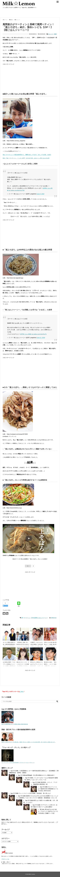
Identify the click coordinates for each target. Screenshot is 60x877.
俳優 (55, 34)
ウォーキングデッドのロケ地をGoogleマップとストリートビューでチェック (18, 762)
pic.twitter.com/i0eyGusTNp (16, 190)
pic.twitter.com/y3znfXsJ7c (39, 334)
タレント (50, 34)
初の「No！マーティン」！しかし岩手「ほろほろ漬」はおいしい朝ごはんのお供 (26, 158)
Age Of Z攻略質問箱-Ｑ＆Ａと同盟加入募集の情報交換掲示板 (14, 724)
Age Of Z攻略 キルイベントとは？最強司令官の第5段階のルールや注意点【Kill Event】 (48, 788)
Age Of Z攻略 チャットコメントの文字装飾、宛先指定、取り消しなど (31, 793)
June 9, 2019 (40, 194)
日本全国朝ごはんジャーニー (39, 617)
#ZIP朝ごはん (46, 188)
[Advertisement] (30, 78)
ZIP (22, 617)
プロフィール (5, 859)
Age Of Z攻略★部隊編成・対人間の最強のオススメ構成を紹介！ (36, 775)
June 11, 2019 (41, 337)
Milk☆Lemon (32, 874)
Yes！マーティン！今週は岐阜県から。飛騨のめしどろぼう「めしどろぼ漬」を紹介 (27, 154)
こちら (22, 691)
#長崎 (29, 334)
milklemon (53, 617)
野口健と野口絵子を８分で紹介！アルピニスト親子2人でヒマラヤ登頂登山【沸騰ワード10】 (48, 811)
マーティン (27, 617)
